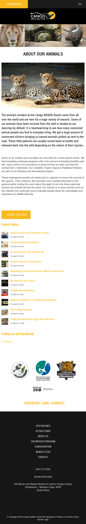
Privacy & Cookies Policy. (67, 517)
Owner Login (43, 519)
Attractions (43, 431)
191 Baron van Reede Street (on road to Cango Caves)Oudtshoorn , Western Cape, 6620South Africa (43, 487)
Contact (43, 457)
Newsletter (43, 452)
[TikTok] (49, 501)
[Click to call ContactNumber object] (72, 4)
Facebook (6, 341)
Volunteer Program (43, 441)
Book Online (14, 4)
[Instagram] (32, 501)
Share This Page (17, 214)
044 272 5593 (43, 469)
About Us (43, 436)
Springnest (50, 517)
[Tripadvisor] (54, 501)
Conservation (43, 446)
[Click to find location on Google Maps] (64, 4)
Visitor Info (43, 426)
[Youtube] (38, 501)
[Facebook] (43, 501)
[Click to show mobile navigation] (81, 4)
